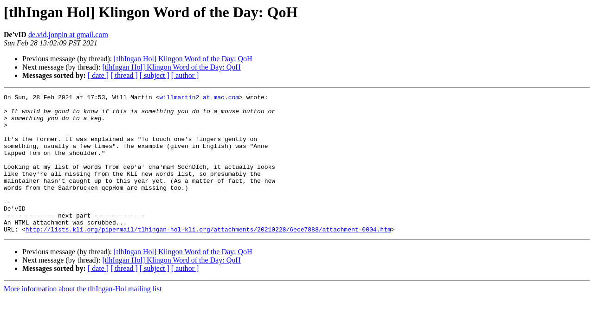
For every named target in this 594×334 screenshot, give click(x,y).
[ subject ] (154, 75)
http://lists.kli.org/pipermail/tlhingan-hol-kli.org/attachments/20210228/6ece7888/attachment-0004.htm (208, 257)
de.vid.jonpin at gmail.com (68, 35)
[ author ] (185, 75)
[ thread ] (124, 75)
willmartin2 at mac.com (199, 98)
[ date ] (98, 75)
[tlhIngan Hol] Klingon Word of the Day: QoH (183, 59)
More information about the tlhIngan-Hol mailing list (82, 317)
